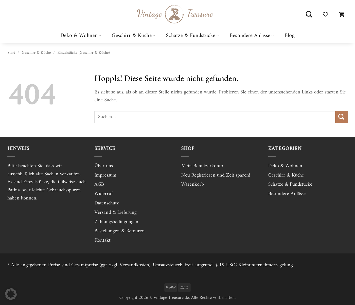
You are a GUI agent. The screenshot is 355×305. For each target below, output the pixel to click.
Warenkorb (192, 184)
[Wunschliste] (325, 14)
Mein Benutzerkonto (202, 165)
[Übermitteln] (341, 117)
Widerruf (103, 193)
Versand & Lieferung (115, 212)
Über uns (103, 165)
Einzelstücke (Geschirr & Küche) (83, 52)
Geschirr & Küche (133, 35)
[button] (341, 14)
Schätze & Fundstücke (192, 35)
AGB (99, 184)
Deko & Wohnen (80, 35)
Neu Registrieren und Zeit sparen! (215, 175)
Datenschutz (106, 203)
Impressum (105, 175)
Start (11, 52)
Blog (289, 35)
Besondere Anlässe (252, 35)
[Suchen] (309, 14)
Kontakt (102, 240)
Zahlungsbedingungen (116, 221)
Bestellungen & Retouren (119, 231)
